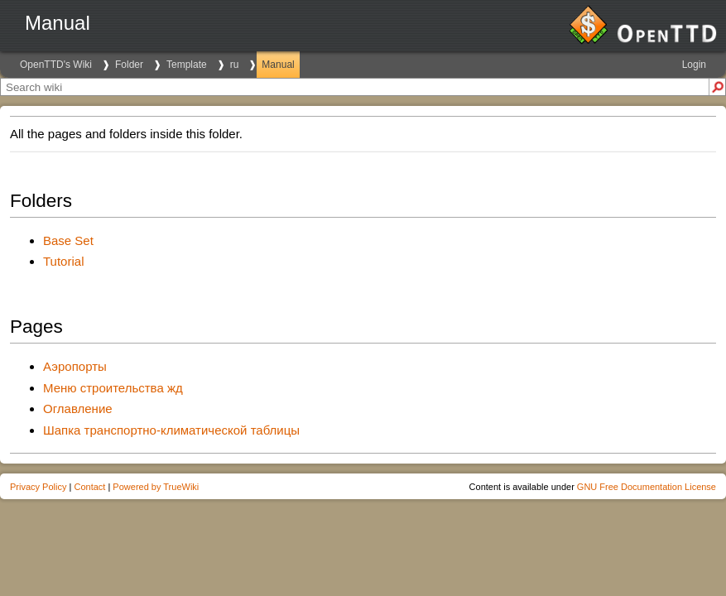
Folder (129, 64)
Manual (278, 64)
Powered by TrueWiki (156, 487)
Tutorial (63, 261)
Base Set (68, 240)
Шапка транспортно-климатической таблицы (171, 430)
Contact (89, 487)
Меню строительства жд (113, 388)
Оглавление (78, 408)
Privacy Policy (38, 487)
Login (694, 64)
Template (186, 64)
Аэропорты (75, 366)
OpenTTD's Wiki (56, 64)
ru (234, 64)
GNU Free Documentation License (646, 487)
